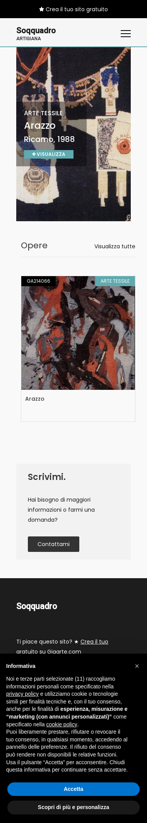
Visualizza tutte (114, 247)
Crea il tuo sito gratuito (73, 9)
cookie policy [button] (61, 724)
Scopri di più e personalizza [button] (73, 807)
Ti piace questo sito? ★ (62, 647)
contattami (54, 544)
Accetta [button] (74, 789)
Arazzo (34, 399)
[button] (137, 666)
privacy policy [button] (22, 694)
